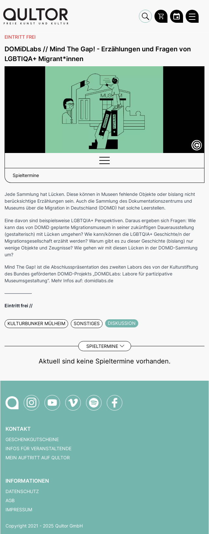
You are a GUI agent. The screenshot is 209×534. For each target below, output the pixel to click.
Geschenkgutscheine (32, 439)
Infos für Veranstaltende (38, 448)
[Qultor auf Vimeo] (73, 403)
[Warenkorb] (160, 16)
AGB (10, 500)
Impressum (19, 509)
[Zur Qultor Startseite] (35, 16)
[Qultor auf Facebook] (114, 403)
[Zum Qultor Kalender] (176, 16)
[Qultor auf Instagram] (31, 403)
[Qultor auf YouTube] (52, 403)
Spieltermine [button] (26, 175)
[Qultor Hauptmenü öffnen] (192, 16)
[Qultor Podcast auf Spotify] (94, 403)
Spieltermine (102, 346)
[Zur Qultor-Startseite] (12, 402)
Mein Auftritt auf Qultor (38, 457)
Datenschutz (22, 491)
